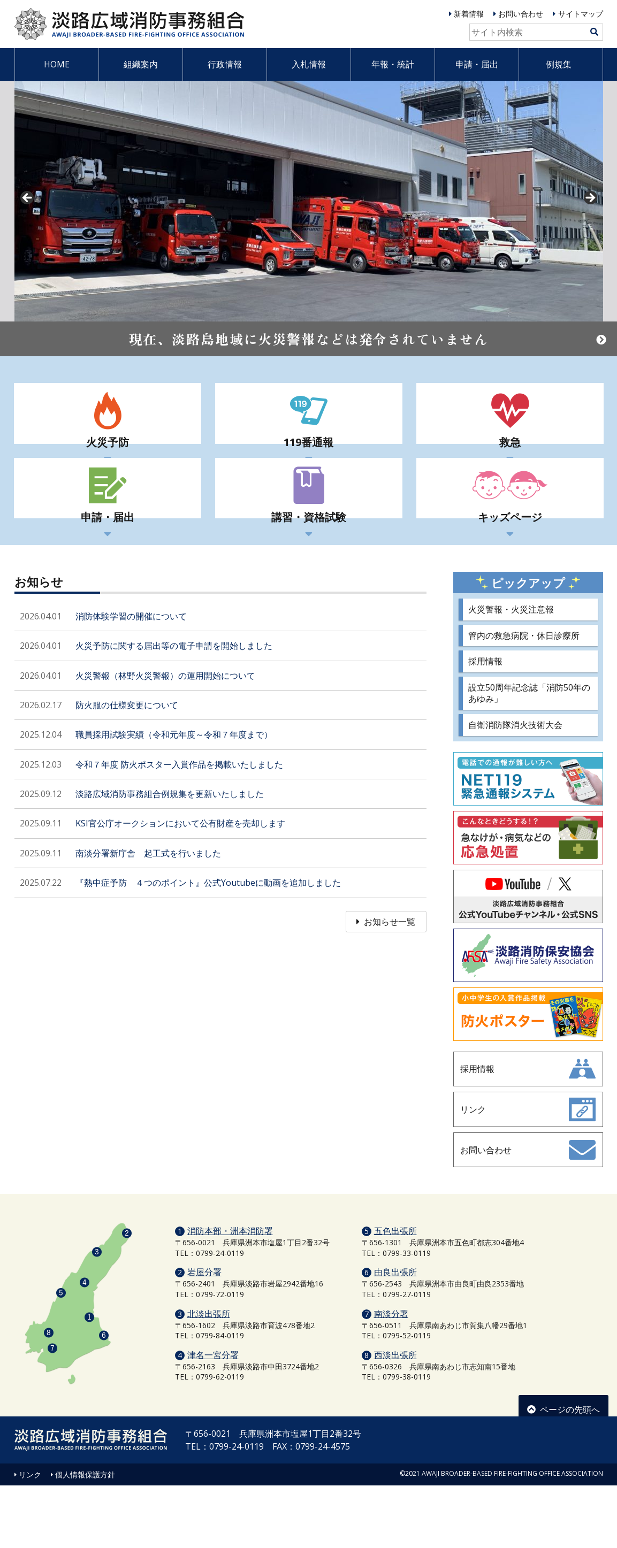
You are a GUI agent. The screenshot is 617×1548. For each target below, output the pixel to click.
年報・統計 (392, 64)
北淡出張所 (208, 1376)
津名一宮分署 (213, 1417)
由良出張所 (395, 1335)
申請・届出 (476, 64)
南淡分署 (391, 1376)
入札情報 (309, 64)
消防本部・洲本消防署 (230, 1293)
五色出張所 (395, 1293)
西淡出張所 (395, 1417)
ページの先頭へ (563, 1468)
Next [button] (590, 198)
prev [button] (28, 198)
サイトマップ (580, 14)
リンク (30, 1537)
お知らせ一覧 (385, 977)
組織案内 (141, 64)
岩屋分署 (204, 1335)
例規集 (559, 64)
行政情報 (225, 64)
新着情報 (469, 14)
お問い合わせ (520, 14)
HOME (57, 64)
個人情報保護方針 (85, 1537)
